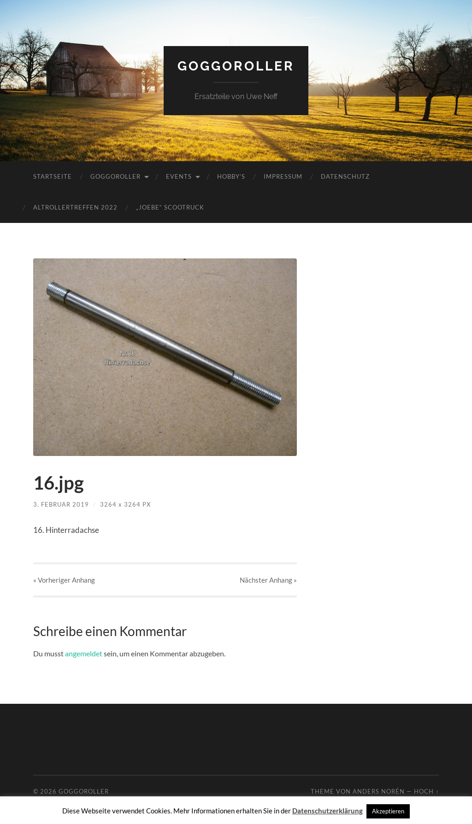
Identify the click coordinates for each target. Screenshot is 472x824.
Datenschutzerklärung (327, 810)
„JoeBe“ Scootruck (170, 207)
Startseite (52, 176)
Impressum (283, 176)
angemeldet (83, 653)
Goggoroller (236, 66)
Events (179, 176)
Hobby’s (231, 176)
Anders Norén (379, 791)
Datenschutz (345, 176)
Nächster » (268, 580)
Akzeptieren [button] (388, 811)
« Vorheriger (64, 580)
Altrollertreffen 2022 (75, 207)
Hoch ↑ (426, 791)
